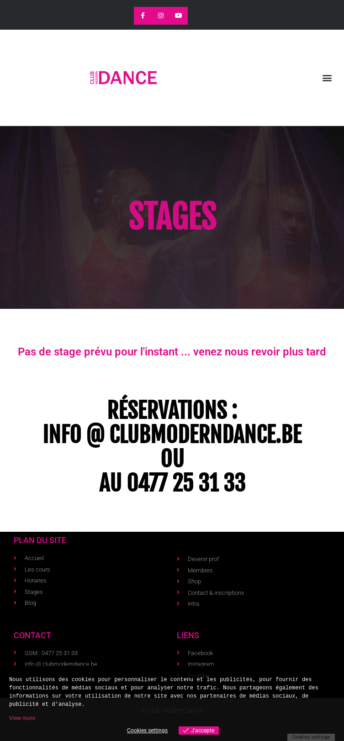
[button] (327, 77)
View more (22, 718)
